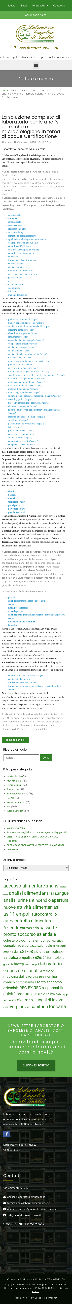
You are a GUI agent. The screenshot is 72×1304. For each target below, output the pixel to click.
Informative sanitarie (17, 793)
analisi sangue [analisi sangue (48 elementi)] (55, 893)
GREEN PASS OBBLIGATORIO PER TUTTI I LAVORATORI (35, 845)
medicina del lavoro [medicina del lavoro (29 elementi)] (19, 976)
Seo (8, 806)
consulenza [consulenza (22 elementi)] (55, 940)
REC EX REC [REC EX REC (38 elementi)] (30, 987)
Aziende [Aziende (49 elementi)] (11, 927)
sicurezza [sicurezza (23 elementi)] (9, 1000)
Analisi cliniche (14, 776)
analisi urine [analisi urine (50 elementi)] (15, 900)
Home (5, 90)
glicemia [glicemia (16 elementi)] (8, 964)
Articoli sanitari (14, 780)
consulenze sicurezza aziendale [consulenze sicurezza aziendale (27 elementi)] (27, 946)
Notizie (11, 5)
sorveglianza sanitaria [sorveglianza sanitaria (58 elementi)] (25, 1006)
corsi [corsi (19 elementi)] (56, 945)
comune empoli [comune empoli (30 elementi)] (33, 940)
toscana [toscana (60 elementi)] (57, 1006)
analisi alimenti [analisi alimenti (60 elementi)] (25, 893)
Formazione (13, 789)
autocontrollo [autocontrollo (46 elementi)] (44, 914)
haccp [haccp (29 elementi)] (19, 964)
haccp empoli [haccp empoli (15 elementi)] (32, 964)
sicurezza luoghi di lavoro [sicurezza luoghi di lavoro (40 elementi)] (40, 999)
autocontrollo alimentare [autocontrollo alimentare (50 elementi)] (27, 921)
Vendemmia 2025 (16, 828)
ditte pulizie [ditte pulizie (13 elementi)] (39, 952)
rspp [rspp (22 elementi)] (65, 994)
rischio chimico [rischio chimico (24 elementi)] (46, 994)
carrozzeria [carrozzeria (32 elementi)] (29, 928)
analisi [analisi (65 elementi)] (53, 886)
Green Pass (12, 849)
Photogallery (40, 5)
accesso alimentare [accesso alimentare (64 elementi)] (24, 886)
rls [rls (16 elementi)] (59, 994)
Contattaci (59, 5)
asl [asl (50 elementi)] (56, 907)
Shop (24, 5)
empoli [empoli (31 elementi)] (24, 957)
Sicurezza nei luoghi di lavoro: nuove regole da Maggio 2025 (37, 832)
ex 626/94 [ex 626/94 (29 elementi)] (38, 958)
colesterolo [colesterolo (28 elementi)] (12, 940)
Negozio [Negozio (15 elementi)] (40, 976)
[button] (36, 65)
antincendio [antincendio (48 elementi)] (39, 900)
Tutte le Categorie (16, 811)
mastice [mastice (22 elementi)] (48, 971)
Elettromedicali (14, 785)
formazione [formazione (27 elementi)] (56, 958)
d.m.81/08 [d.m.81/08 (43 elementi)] (23, 951)
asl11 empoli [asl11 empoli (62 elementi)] (17, 914)
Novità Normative (16, 802)
